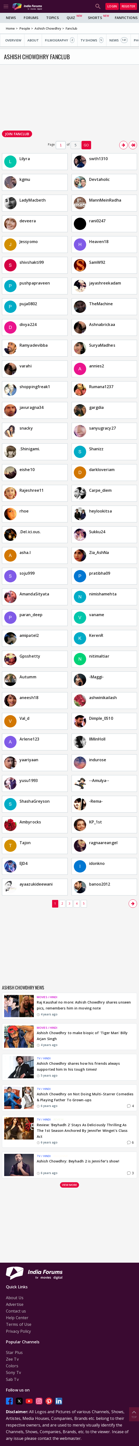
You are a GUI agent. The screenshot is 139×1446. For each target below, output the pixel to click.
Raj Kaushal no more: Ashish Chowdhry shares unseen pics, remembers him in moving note (84, 1005)
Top (134, 1414)
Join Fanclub (17, 134)
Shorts (95, 17)
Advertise (14, 1304)
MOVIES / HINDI (47, 997)
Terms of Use (18, 1324)
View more (69, 1185)
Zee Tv (12, 1359)
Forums (31, 17)
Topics (52, 17)
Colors (12, 1366)
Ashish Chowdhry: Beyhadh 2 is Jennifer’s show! (78, 1161)
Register (128, 6)
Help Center (17, 1317)
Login (112, 6)
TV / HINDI (44, 1058)
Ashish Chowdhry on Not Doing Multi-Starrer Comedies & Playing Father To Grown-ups (85, 1097)
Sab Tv (12, 1379)
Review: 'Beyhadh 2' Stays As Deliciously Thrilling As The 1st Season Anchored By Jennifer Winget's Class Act (82, 1131)
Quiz (71, 17)
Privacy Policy (18, 1331)
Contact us (16, 1311)
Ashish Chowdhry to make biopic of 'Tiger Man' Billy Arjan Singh (82, 1035)
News (11, 17)
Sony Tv (13, 1372)
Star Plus (14, 1352)
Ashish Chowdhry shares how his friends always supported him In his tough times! (78, 1066)
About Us (14, 1297)
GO (86, 145)
